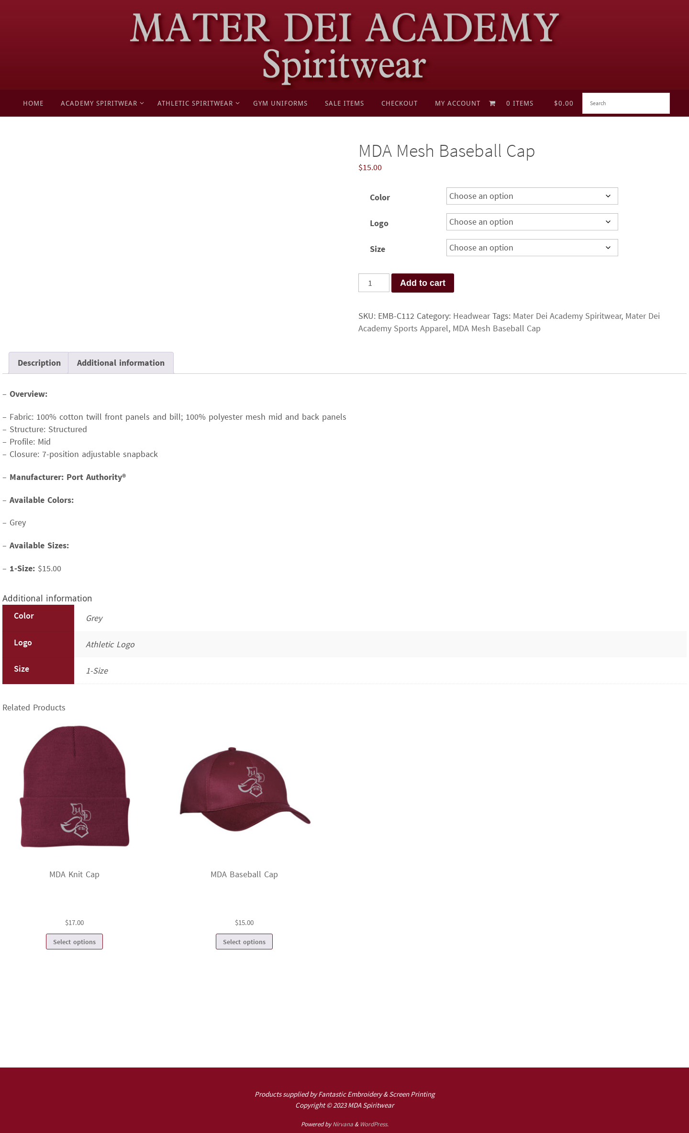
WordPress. (374, 1124)
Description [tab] (39, 362)
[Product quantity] (373, 282)
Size (377, 248)
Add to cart (422, 283)
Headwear (471, 315)
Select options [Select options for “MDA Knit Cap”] (74, 941)
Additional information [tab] (121, 362)
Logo (379, 223)
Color (380, 197)
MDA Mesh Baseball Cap (497, 328)
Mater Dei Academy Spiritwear (567, 315)
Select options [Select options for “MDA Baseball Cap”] (244, 941)
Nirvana (343, 1124)
